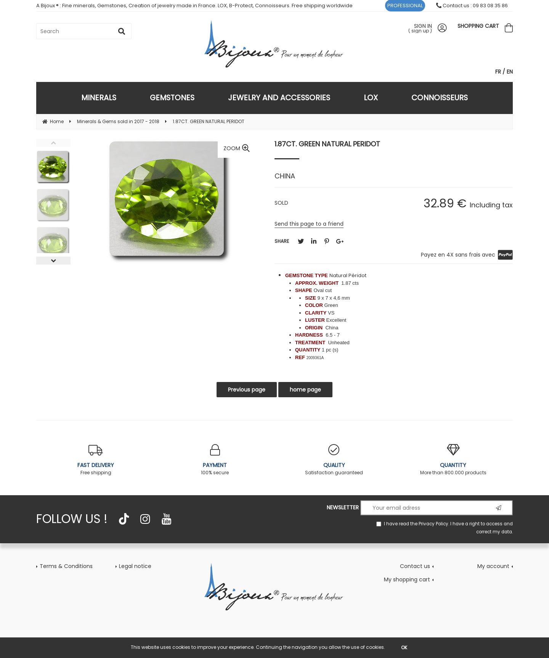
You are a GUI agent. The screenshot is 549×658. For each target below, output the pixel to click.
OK (404, 647)
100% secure (215, 460)
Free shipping (95, 460)
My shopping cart (407, 579)
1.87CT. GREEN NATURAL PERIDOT (327, 144)
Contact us (415, 566)
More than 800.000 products (453, 460)
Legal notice (135, 566)
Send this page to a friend (309, 224)
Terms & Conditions (66, 566)
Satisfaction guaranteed (334, 460)
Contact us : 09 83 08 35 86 (472, 5)
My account (493, 566)
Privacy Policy (433, 524)
